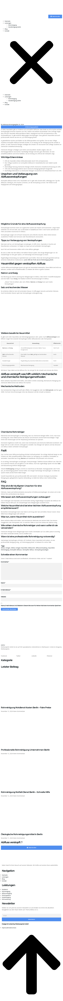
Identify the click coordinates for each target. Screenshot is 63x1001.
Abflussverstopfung (41, 548)
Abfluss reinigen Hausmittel (19, 548)
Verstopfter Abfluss (28, 550)
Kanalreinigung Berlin (14, 27)
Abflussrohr (31, 548)
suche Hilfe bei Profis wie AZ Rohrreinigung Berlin (38, 260)
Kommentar (5, 562)
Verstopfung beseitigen (41, 550)
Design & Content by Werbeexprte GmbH (15, 924)
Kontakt (7, 31)
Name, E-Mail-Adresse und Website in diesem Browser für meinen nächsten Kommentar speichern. (31, 605)
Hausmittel (51, 548)
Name (3, 583)
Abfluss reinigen (5, 548)
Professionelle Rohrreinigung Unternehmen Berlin (25, 749)
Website (3, 597)
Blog (6, 29)
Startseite (7, 21)
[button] (31, 63)
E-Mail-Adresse (6, 590)
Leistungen (8, 23)
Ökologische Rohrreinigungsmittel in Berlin (22, 834)
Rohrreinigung (12, 25)
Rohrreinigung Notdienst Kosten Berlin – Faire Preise (26, 707)
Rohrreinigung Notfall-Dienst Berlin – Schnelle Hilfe (25, 792)
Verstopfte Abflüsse (16, 550)
